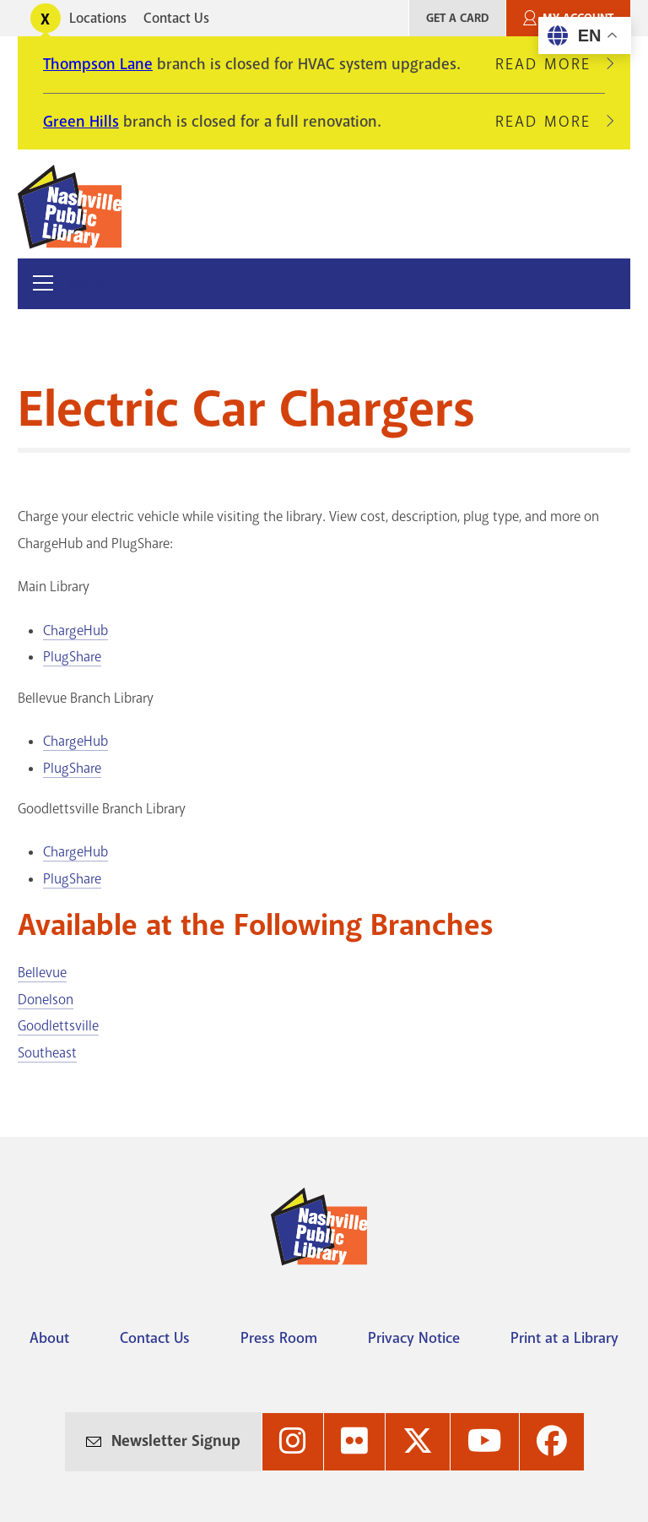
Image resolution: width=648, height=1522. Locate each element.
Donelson (45, 999)
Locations (98, 18)
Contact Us (176, 18)
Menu (88, 283)
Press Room (278, 1338)
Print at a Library (564, 1338)
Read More (550, 64)
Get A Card (457, 18)
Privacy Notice (414, 1338)
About (49, 1338)
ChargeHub (75, 630)
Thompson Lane (98, 64)
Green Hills (81, 121)
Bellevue (42, 972)
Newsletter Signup (175, 1441)
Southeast (47, 1053)
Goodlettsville (58, 1026)
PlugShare (72, 657)
